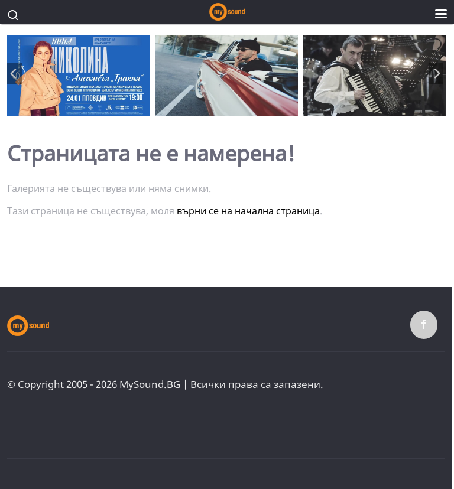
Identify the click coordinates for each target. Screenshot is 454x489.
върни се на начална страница (248, 210)
